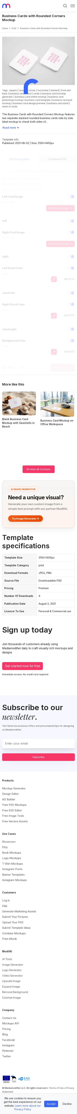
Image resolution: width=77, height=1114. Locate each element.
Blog (5, 1034)
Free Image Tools (13, 815)
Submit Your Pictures (15, 916)
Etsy (5, 847)
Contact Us (9, 1018)
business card (17, 93)
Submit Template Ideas (16, 927)
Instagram (8, 1045)
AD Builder (8, 799)
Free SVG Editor (12, 810)
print (14, 28)
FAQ (4, 906)
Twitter (6, 1056)
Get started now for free (22, 666)
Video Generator (12, 975)
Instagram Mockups (14, 880)
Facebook (8, 1040)
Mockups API (10, 1023)
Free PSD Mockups (14, 804)
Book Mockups (11, 852)
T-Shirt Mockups (12, 863)
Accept (51, 1103)
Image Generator (12, 964)
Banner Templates (13, 874)
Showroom (9, 841)
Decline (67, 1103)
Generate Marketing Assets (19, 911)
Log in (6, 900)
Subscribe (38, 757)
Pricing (6, 1029)
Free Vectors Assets (15, 821)
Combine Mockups (14, 933)
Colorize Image (11, 997)
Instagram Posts (12, 869)
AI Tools (7, 959)
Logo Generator (12, 970)
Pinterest (7, 1050)
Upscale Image (11, 981)
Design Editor (10, 793)
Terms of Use (56, 1088)
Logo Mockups (11, 858)
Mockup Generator (14, 788)
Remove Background (15, 992)
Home (5, 28)
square (13, 90)
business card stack (58, 103)
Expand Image (11, 986)
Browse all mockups (38, 469)
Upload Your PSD (12, 922)
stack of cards (9, 106)
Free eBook (9, 938)
